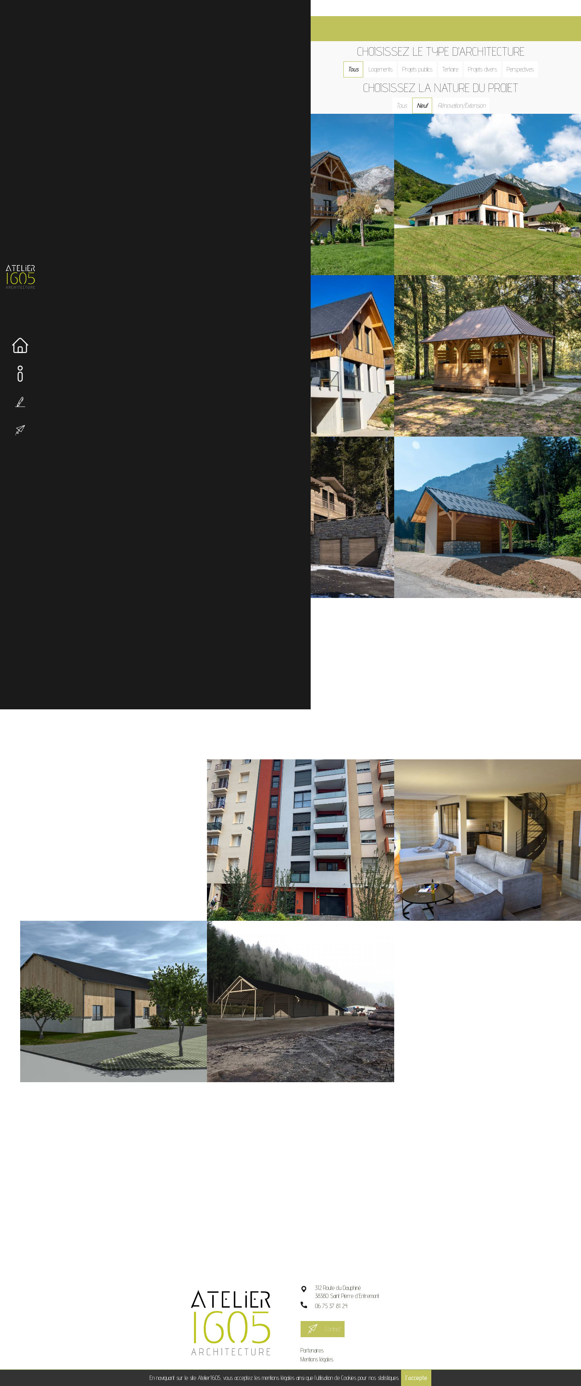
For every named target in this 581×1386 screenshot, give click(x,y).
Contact (343, 1312)
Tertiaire (455, 53)
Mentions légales (327, 1342)
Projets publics (423, 53)
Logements (386, 53)
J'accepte (416, 1378)
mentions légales (278, 1377)
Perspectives (525, 53)
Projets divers (487, 53)
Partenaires (322, 1333)
